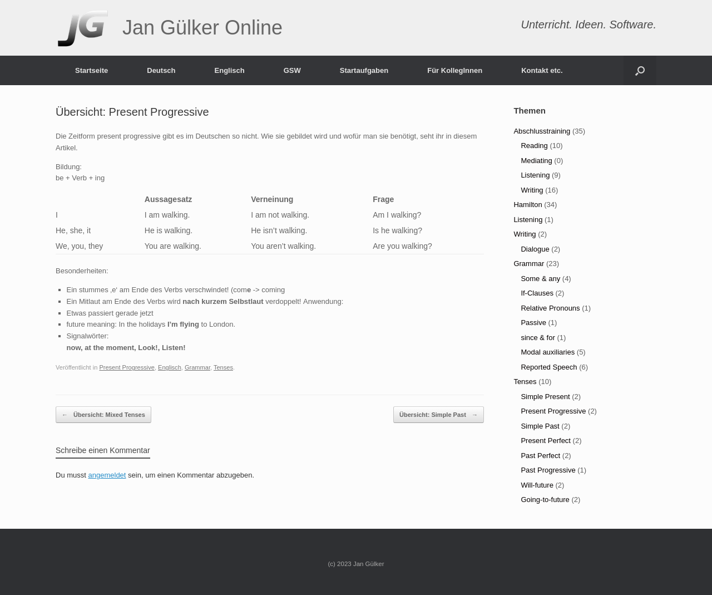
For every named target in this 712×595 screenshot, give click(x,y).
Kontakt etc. (541, 70)
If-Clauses (537, 293)
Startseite (91, 70)
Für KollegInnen (454, 70)
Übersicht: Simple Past (438, 415)
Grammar (197, 367)
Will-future (537, 485)
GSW (292, 70)
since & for (538, 337)
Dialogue (535, 249)
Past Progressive (548, 470)
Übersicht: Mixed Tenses (103, 415)
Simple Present (545, 396)
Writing (532, 190)
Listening (535, 175)
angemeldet (107, 475)
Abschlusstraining (541, 131)
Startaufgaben (364, 70)
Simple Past (540, 426)
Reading (534, 145)
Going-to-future (545, 499)
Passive (533, 322)
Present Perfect (546, 440)
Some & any (540, 278)
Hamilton (527, 204)
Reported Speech (549, 367)
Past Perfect (540, 455)
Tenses (223, 367)
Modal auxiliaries (548, 352)
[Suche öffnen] (640, 70)
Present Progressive (126, 367)
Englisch (230, 70)
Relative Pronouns (550, 308)
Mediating (536, 160)
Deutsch (161, 70)
